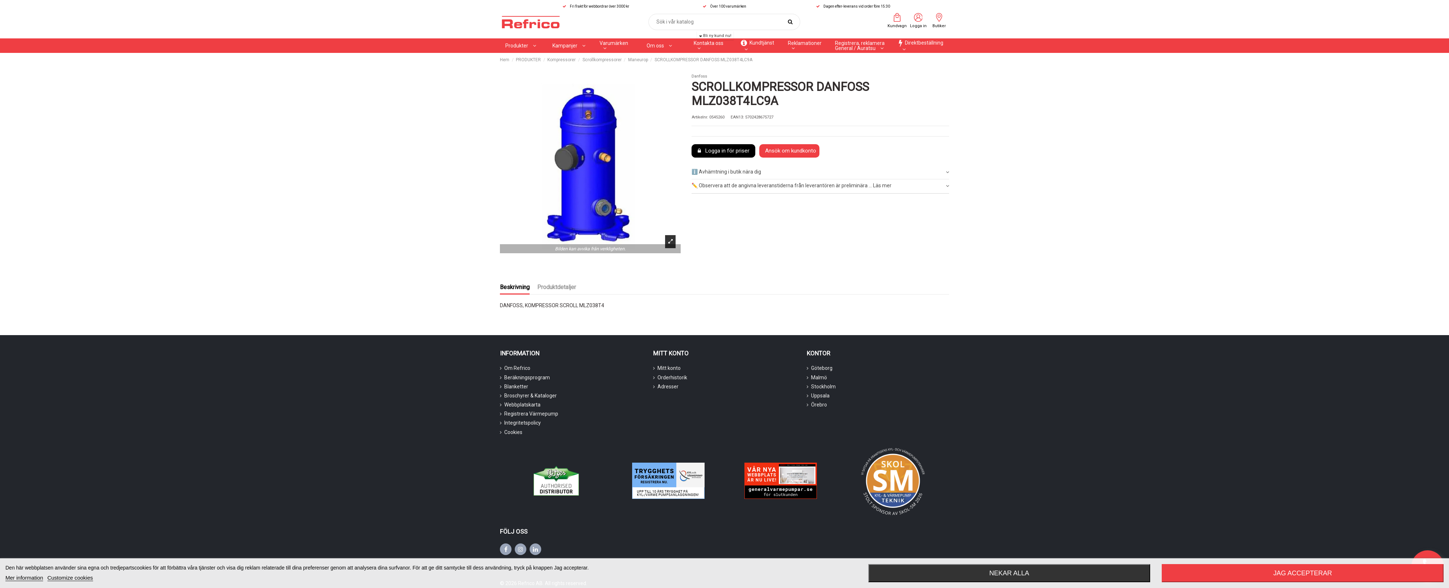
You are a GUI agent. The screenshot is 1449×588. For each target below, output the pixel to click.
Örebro (819, 405)
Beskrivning (515, 287)
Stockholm (823, 386)
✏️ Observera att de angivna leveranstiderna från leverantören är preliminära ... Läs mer (820, 185)
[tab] (820, 172)
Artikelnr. (700, 117)
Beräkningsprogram (527, 377)
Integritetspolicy (522, 423)
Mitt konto (669, 368)
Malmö (819, 377)
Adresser (667, 386)
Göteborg (821, 368)
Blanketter (516, 386)
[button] (569, 45)
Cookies (513, 432)
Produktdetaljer (556, 287)
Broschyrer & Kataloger (530, 396)
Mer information (24, 578)
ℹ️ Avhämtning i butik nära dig (820, 172)
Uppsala (820, 396)
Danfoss (699, 76)
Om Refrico (517, 368)
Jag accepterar (1302, 573)
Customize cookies (70, 578)
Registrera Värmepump (531, 414)
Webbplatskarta (522, 405)
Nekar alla (1009, 573)
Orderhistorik (672, 377)
